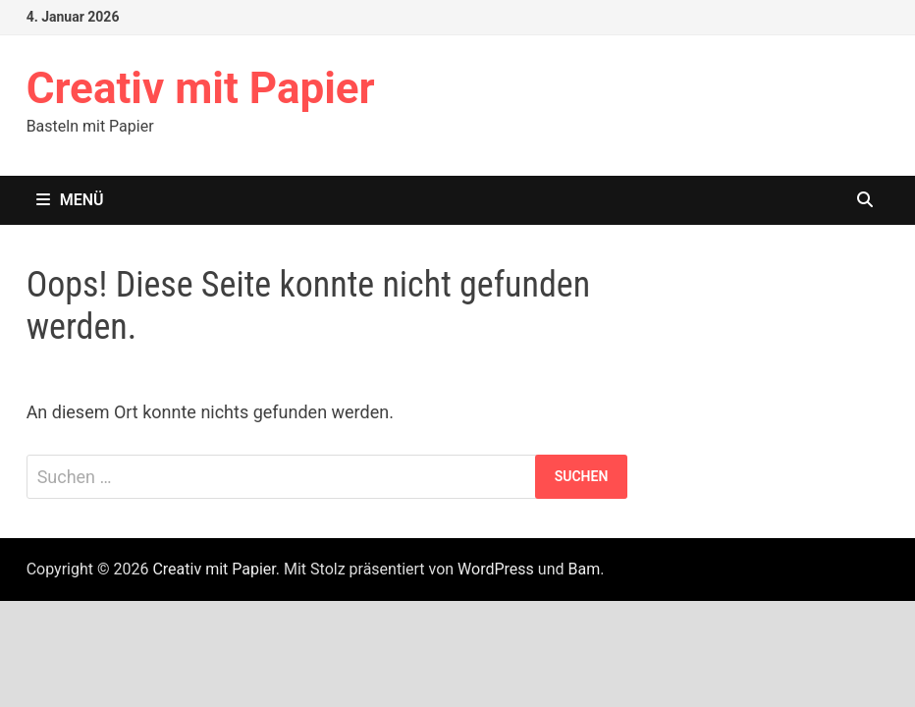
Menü (70, 199)
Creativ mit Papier (201, 88)
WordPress (496, 569)
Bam (583, 569)
